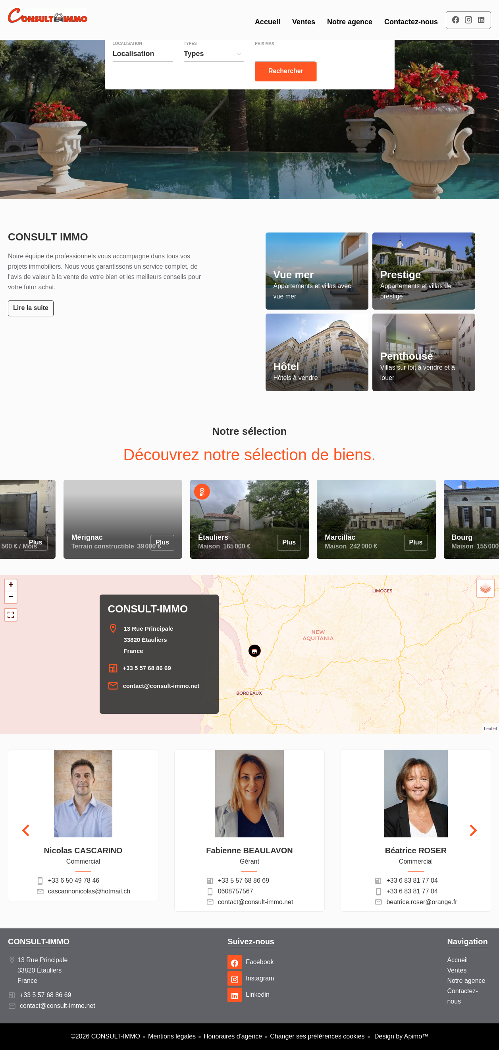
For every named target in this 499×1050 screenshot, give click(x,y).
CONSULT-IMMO (148, 609)
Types (190, 60)
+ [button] (10, 585)
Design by (401, 1036)
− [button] (10, 597)
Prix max (264, 60)
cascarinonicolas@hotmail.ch (89, 891)
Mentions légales (172, 1036)
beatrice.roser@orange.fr (421, 902)
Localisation (127, 60)
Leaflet (490, 728)
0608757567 (235, 891)
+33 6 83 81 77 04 (411, 880)
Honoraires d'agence (233, 1036)
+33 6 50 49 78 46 (73, 880)
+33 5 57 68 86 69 (147, 667)
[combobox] (143, 69)
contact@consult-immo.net (161, 685)
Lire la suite (30, 307)
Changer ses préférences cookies (317, 1036)
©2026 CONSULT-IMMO (105, 1036)
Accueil (47, 20)
